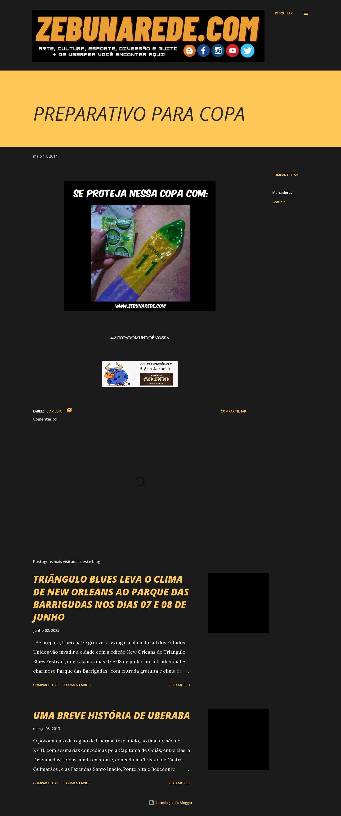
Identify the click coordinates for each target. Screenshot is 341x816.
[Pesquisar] (284, 13)
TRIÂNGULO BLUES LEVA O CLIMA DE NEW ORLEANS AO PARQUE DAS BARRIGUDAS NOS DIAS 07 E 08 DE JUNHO (111, 597)
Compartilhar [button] (285, 175)
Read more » (179, 685)
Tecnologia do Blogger (170, 802)
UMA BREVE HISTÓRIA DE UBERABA (111, 715)
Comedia (278, 202)
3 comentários (76, 685)
